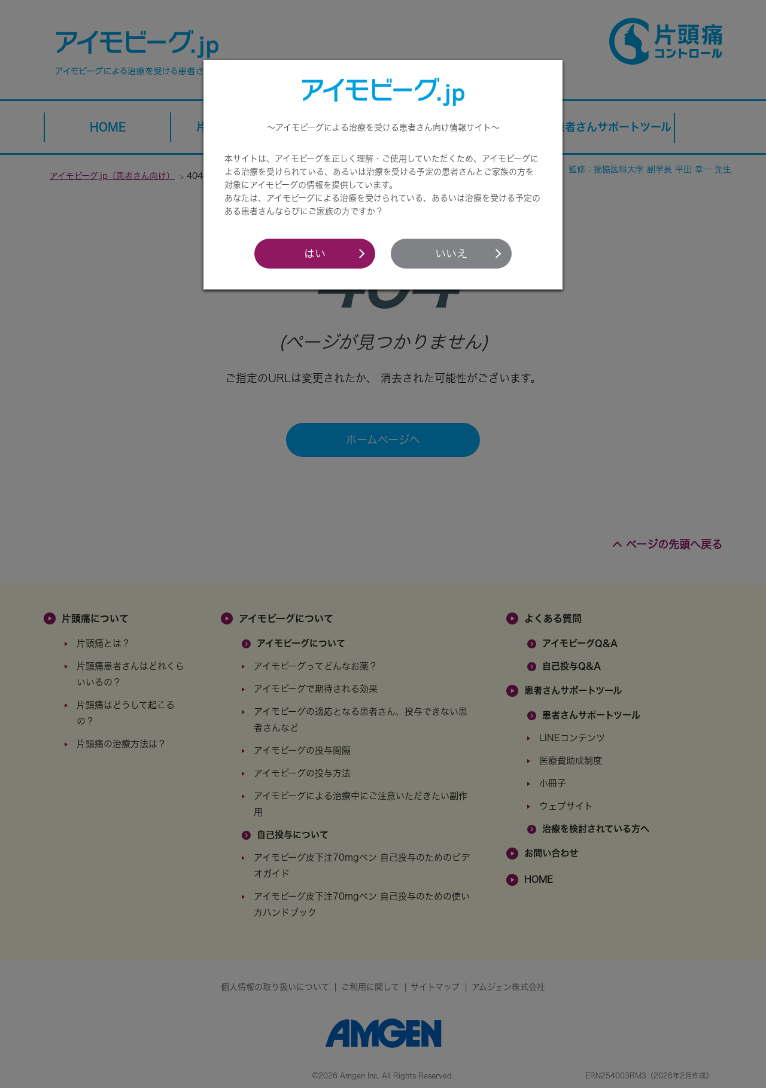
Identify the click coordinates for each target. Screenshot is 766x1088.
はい (315, 253)
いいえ (451, 253)
